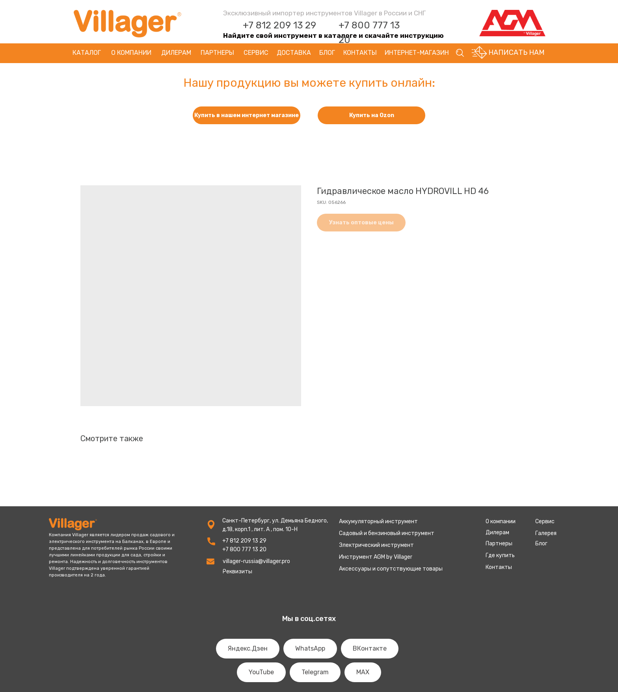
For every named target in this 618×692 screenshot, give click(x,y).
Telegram (315, 672)
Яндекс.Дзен (248, 648)
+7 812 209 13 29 (279, 25)
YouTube (261, 672)
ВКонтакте (370, 648)
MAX (362, 672)
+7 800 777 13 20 (244, 549)
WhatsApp (310, 648)
